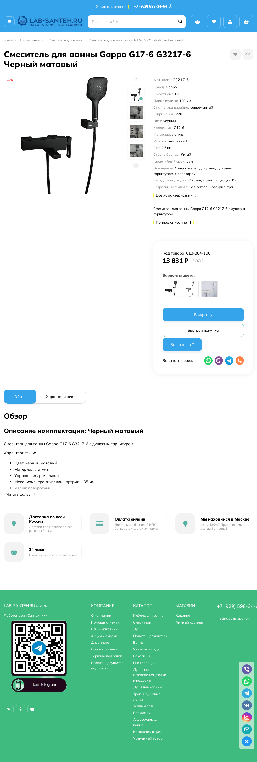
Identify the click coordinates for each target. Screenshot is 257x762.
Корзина (183, 615)
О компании (101, 615)
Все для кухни (145, 713)
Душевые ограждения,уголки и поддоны (149, 675)
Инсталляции (144, 663)
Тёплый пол (143, 706)
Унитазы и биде (146, 649)
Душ (137, 629)
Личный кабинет (189, 622)
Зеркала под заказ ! (107, 656)
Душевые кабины (147, 687)
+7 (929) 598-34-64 (153, 6)
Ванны (138, 642)
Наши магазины (104, 629)
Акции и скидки (104, 636)
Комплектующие (147, 732)
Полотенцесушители (150, 636)
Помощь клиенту (105, 622)
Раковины (141, 656)
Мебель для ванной (149, 615)
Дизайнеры (100, 642)
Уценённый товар (148, 738)
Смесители (31, 40)
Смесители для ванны (66, 40)
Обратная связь (104, 649)
